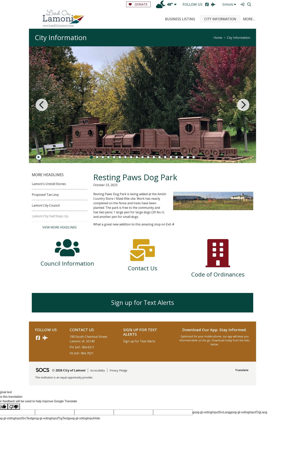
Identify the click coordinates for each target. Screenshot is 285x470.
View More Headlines (59, 227)
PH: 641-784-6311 (82, 347)
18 (188, 157)
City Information (220, 19)
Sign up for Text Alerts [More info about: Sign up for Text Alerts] (142, 302)
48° (164, 4)
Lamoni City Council (46, 205)
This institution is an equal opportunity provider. (64, 377)
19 (193, 157)
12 (154, 157)
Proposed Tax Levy (45, 195)
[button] (248, 19)
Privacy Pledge (118, 370)
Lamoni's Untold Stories (49, 184)
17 (182, 157)
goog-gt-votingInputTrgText (50, 418)
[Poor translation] (14, 406)
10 (142, 157)
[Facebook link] (38, 337)
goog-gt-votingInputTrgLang (248, 412)
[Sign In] (242, 4)
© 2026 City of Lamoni (69, 370)
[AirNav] (213, 4)
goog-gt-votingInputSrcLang (211, 412)
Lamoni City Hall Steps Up (50, 216)
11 (148, 157)
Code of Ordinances (218, 274)
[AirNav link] (45, 337)
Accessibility (97, 370)
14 (165, 157)
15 (171, 157)
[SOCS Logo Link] (42, 370)
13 (159, 157)
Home (218, 38)
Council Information (67, 263)
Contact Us (142, 268)
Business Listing (180, 19)
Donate (138, 4)
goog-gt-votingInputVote (84, 418)
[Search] (249, 4)
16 (176, 157)
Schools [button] (229, 4)
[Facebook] (207, 4)
